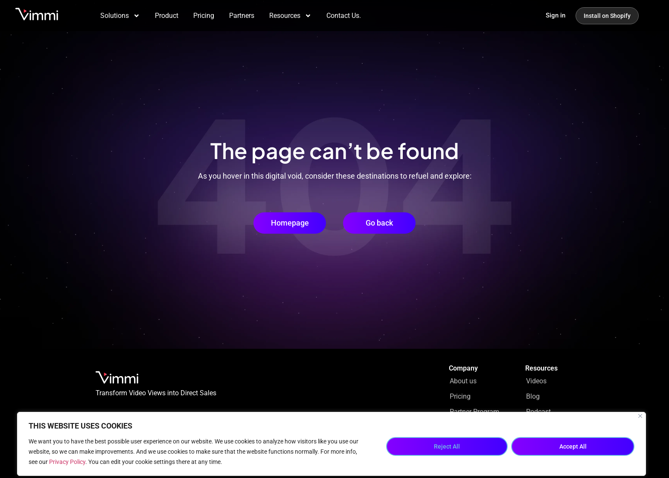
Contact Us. (343, 16)
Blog (533, 396)
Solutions (120, 15)
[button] (379, 223)
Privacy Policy (67, 461)
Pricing (203, 16)
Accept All (573, 446)
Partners (241, 16)
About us (463, 381)
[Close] (640, 416)
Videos (536, 381)
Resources (290, 15)
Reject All (447, 446)
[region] (331, 444)
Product (166, 16)
